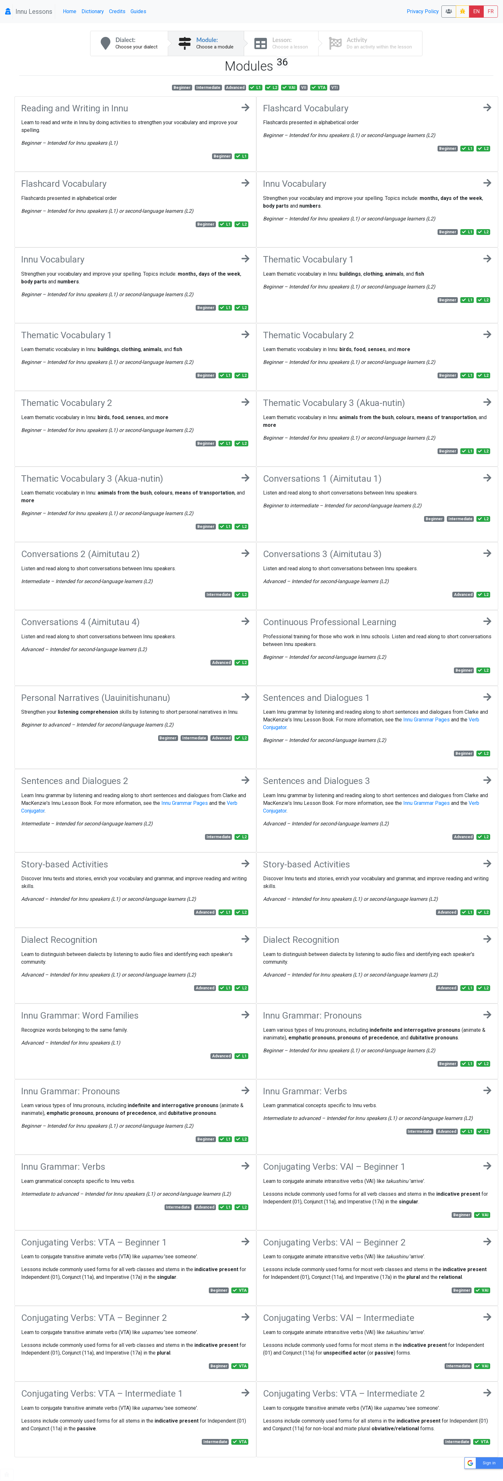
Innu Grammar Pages (426, 720)
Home (69, 11)
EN (476, 11)
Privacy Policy (423, 11)
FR (491, 11)
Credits (117, 11)
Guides (138, 11)
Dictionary (92, 11)
